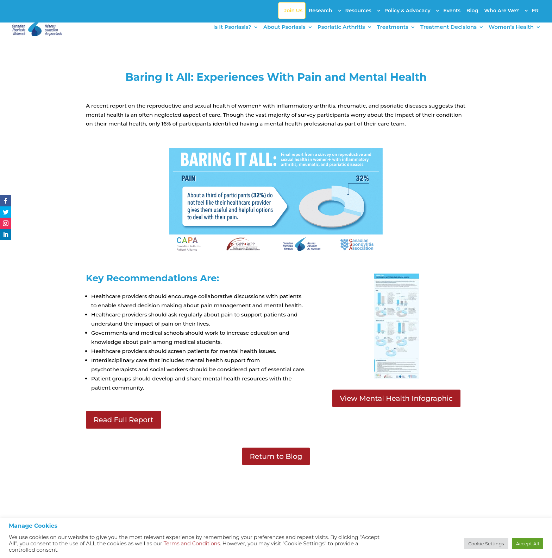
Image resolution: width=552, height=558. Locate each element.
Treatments (392, 27)
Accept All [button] (527, 543)
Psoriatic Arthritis (341, 27)
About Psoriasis (284, 27)
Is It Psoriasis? (232, 27)
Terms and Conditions (192, 543)
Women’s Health (511, 27)
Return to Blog (276, 456)
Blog (472, 10)
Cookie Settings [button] (486, 543)
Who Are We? (501, 10)
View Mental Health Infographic (396, 398)
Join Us (293, 10)
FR (535, 10)
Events (451, 10)
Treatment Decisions (448, 27)
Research (320, 10)
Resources (358, 10)
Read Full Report (123, 420)
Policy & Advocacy (407, 10)
